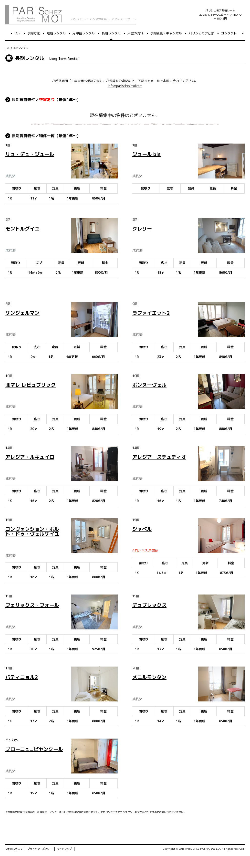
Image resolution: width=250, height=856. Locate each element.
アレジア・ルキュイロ (29, 456)
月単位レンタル (84, 33)
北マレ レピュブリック (30, 384)
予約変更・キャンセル (166, 33)
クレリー (142, 228)
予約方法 (33, 33)
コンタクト (229, 33)
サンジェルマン (22, 312)
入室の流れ (135, 33)
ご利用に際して (13, 849)
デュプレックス (149, 605)
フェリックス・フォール (32, 605)
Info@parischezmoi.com (125, 86)
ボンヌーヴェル (149, 384)
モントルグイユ (22, 228)
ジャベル (142, 528)
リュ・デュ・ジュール (29, 154)
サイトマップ (64, 849)
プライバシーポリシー (40, 849)
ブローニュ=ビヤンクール (34, 749)
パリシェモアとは (201, 33)
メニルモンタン (149, 677)
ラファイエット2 (151, 312)
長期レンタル (111, 33)
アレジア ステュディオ (159, 456)
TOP (17, 33)
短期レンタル (56, 33)
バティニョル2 (21, 677)
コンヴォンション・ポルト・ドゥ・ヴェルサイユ (32, 531)
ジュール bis (146, 154)
